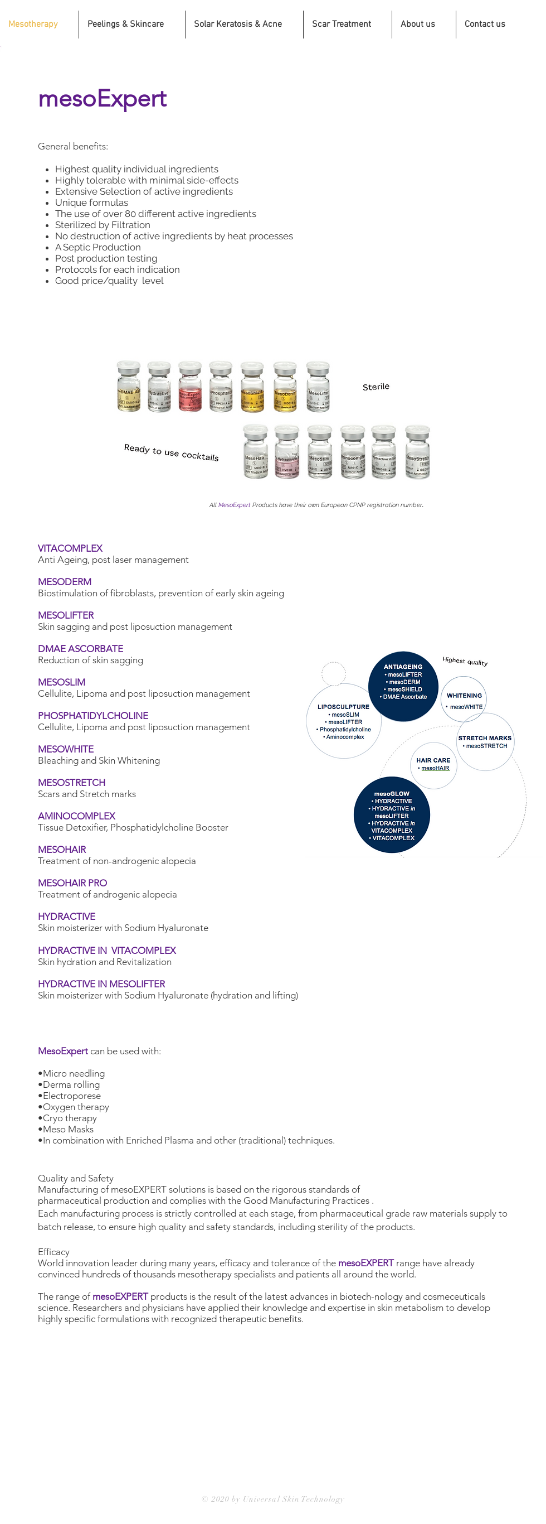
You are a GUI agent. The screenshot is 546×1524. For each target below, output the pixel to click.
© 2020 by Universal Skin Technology (273, 1499)
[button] (244, 24)
